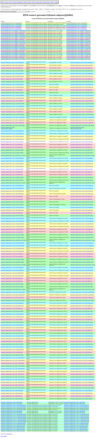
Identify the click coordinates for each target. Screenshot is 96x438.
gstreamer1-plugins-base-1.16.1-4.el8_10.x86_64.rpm (82, 387)
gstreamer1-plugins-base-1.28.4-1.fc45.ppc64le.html (12, 65)
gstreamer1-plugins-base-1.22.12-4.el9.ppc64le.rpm (81, 338)
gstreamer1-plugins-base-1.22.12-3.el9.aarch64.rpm (81, 346)
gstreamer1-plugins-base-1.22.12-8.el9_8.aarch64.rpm (82, 292)
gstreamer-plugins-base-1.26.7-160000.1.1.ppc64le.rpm (78, 38)
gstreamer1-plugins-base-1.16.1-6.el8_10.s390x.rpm (81, 363)
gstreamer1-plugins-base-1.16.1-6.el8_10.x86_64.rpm (82, 365)
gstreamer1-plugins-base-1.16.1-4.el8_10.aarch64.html (13, 379)
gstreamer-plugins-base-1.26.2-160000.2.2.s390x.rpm (78, 45)
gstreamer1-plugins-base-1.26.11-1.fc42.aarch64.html (12, 106)
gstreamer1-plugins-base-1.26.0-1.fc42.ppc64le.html (12, 210)
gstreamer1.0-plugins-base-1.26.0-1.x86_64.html (11, 412)
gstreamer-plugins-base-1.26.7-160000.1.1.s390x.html (12, 39)
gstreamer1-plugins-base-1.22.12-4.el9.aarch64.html (12, 335)
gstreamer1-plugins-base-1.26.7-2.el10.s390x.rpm (81, 144)
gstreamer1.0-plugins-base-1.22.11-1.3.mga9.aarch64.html (13, 414)
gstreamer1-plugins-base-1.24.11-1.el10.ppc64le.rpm (81, 223)
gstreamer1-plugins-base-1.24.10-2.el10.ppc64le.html (12, 248)
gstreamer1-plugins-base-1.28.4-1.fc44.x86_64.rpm (81, 81)
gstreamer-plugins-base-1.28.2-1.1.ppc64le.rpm (76, 23)
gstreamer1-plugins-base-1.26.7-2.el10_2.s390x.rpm (81, 122)
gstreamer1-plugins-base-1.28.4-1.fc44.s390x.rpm (81, 78)
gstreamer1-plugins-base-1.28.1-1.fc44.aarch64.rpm (81, 84)
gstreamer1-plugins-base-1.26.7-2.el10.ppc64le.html (12, 136)
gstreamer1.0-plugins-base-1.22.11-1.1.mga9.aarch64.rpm (76, 420)
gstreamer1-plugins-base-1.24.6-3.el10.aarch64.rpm (81, 267)
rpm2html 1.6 (10, 434)
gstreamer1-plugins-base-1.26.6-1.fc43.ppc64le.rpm (81, 191)
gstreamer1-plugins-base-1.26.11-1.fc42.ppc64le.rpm (81, 109)
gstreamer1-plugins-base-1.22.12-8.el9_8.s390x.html (12, 297)
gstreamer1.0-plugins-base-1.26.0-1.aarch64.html (11, 411)
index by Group (8, 2)
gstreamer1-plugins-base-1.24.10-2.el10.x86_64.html (12, 259)
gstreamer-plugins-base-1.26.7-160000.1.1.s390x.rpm (78, 39)
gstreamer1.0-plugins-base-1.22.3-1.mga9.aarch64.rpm (76, 429)
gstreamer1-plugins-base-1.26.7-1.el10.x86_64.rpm (81, 177)
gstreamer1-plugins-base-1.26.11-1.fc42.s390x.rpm (81, 111)
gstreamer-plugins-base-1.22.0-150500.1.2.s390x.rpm (78, 57)
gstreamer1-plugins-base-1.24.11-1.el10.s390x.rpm (81, 229)
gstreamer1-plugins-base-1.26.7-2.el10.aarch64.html (12, 130)
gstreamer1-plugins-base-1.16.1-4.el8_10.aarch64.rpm (82, 379)
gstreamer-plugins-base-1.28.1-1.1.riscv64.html (11, 29)
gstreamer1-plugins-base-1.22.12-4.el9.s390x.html (12, 341)
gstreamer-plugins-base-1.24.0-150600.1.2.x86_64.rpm (78, 53)
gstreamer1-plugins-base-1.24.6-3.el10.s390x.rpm (81, 278)
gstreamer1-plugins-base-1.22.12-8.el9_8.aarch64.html (13, 292)
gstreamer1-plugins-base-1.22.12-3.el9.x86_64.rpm (81, 355)
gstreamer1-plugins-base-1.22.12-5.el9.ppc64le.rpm (81, 327)
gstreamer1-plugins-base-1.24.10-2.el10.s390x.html (12, 253)
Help (56, 2)
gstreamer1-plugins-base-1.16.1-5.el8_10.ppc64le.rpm (82, 371)
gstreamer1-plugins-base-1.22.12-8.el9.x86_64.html (12, 311)
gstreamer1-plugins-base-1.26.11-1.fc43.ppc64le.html (12, 98)
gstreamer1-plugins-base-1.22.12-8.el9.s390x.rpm (81, 308)
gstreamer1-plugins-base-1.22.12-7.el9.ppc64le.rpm (81, 316)
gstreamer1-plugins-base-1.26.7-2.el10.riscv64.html (12, 141)
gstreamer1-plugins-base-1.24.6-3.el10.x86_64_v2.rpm (82, 289)
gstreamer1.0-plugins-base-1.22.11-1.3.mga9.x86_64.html (13, 415)
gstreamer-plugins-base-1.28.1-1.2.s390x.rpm (76, 27)
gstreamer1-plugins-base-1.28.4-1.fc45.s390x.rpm (81, 68)
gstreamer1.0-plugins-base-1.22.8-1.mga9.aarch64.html (13, 426)
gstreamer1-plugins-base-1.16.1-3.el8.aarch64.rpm (81, 390)
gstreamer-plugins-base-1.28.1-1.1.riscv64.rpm (76, 29)
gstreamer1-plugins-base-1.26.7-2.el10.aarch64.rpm (81, 130)
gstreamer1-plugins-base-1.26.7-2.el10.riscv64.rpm (81, 141)
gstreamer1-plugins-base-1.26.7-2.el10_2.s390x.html (12, 122)
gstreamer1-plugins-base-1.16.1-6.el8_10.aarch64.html (13, 357)
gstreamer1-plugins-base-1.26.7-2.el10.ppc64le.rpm (81, 136)
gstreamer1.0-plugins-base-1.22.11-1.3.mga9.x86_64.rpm (76, 415)
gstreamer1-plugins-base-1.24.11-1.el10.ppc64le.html (12, 223)
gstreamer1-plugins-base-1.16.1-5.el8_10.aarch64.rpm (82, 368)
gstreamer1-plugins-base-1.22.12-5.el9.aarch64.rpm (81, 324)
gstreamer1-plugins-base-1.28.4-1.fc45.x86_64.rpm (81, 70)
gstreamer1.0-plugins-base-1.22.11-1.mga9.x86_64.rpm (76, 424)
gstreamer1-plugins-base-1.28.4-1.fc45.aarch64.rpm (81, 62)
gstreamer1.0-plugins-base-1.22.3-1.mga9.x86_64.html (13, 430)
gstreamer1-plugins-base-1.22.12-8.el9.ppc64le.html (12, 305)
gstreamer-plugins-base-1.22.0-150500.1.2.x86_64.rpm (78, 59)
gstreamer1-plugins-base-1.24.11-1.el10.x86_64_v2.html (13, 240)
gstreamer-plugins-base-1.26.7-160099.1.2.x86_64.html (13, 35)
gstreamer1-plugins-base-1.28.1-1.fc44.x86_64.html (12, 92)
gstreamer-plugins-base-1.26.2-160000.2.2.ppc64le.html (13, 44)
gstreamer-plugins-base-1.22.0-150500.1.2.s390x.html (12, 57)
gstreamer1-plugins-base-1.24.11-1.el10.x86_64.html (12, 234)
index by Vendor (27, 2)
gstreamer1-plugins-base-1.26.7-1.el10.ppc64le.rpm (81, 163)
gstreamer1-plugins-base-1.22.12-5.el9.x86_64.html (12, 333)
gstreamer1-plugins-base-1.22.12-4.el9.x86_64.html (12, 344)
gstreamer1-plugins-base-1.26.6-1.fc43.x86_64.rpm (81, 201)
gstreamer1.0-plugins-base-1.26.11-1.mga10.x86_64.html (13, 408)
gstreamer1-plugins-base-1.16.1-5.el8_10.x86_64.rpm (82, 376)
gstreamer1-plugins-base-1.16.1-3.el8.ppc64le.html (12, 393)
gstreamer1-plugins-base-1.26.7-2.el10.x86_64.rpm (81, 150)
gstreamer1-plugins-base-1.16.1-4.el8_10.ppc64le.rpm (82, 382)
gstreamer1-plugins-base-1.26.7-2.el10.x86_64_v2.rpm (82, 155)
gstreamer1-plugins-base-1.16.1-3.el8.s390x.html (11, 396)
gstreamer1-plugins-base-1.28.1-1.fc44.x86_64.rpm (81, 92)
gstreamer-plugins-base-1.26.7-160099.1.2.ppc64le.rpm (78, 32)
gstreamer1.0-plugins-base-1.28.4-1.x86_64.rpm (74, 403)
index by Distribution (18, 2)
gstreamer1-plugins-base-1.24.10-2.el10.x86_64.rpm (81, 259)
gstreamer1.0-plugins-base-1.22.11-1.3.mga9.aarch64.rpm (76, 414)
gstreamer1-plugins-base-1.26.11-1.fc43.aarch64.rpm (81, 95)
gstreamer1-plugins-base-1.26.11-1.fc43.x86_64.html (12, 103)
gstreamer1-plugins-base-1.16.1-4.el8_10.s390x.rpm (81, 385)
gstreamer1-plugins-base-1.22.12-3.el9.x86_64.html (12, 355)
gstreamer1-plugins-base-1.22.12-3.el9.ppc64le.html (12, 349)
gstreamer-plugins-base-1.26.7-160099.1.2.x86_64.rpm (78, 35)
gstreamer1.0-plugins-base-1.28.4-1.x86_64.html (11, 403)
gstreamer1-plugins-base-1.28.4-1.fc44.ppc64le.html (12, 76)
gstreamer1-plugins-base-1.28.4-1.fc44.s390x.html (12, 78)
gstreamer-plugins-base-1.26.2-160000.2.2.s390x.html (12, 45)
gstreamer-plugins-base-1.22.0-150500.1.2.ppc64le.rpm (78, 56)
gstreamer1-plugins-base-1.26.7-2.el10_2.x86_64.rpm (82, 125)
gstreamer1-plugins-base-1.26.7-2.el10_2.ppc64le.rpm (82, 119)
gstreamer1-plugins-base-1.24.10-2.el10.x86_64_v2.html (13, 264)
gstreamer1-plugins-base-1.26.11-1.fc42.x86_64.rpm (81, 114)
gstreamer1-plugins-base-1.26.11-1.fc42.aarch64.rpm (81, 106)
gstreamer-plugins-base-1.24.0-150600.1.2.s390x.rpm (78, 51)
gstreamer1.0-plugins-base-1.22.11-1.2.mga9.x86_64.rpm (76, 418)
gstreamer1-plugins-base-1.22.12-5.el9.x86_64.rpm (81, 333)
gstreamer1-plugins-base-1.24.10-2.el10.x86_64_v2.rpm (82, 264)
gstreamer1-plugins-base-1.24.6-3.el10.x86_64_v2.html (13, 289)
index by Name (46, 2)
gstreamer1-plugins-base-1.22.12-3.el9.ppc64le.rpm (81, 349)
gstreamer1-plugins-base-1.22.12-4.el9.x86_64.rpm (81, 344)
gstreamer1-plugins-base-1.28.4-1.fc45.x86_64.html (12, 70)
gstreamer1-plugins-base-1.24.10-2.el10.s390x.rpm (81, 253)
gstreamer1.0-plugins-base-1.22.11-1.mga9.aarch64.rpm (76, 423)
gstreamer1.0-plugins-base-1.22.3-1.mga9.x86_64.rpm (76, 430)
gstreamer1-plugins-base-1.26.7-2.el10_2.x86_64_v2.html (8, 128)
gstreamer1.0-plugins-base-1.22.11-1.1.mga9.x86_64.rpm (76, 421)
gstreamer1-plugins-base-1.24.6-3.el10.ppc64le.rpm (81, 273)
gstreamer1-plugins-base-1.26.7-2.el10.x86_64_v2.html (13, 155)
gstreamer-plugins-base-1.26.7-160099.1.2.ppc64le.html (13, 32)
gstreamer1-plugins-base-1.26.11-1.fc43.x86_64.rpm (81, 103)
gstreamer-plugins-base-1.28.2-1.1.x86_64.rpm (76, 24)
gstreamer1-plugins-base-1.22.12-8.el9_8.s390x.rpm (81, 297)
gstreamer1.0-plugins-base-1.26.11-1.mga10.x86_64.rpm (76, 408)
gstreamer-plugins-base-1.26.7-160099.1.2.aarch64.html (13, 30)
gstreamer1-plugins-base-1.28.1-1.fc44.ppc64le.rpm (81, 87)
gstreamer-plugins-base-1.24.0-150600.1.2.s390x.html (12, 51)
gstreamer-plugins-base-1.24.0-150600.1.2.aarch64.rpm (78, 48)
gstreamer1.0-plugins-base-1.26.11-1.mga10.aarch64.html (13, 405)
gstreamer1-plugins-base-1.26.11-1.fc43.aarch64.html (12, 95)
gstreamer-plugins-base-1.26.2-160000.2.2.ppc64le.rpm (78, 44)
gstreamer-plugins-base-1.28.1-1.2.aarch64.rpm (76, 26)
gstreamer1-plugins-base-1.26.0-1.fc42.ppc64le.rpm (81, 210)
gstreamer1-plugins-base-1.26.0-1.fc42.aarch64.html (12, 207)
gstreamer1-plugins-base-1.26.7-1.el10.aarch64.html (12, 158)
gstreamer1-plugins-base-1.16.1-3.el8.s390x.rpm (81, 396)
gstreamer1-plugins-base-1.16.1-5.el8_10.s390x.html (12, 374)
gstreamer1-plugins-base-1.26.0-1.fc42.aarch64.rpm (81, 207)
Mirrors (52, 2)
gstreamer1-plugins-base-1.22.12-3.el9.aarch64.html (12, 346)
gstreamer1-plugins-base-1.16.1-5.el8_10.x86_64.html (13, 376)
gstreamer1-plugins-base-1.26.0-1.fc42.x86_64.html (12, 215)
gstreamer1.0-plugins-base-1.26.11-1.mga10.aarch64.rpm (76, 405)
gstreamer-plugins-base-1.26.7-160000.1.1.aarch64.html (13, 36)
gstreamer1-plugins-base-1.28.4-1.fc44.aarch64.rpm (81, 73)
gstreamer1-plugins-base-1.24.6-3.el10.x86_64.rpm (81, 283)
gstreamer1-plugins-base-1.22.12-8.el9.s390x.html (12, 308)
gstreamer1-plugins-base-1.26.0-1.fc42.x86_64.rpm (81, 215)
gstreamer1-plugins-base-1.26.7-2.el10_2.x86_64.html (13, 125)
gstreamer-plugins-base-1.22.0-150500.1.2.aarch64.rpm (78, 54)
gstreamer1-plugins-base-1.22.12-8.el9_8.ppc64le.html (13, 294)
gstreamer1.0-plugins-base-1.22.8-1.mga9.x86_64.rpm (76, 427)
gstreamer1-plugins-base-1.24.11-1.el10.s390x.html (12, 229)
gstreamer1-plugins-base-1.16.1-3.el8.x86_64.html (12, 398)
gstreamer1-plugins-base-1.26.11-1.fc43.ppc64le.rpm (81, 98)
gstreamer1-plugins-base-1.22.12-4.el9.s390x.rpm (81, 341)
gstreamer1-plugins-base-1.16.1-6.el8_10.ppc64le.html (13, 360)
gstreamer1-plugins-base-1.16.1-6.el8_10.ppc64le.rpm (82, 360)
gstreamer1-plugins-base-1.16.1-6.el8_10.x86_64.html (13, 365)
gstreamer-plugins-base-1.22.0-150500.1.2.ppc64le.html (13, 56)
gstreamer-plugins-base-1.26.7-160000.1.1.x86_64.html (13, 41)
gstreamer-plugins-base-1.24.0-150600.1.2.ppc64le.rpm (78, 50)
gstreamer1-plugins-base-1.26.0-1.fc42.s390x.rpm (81, 212)
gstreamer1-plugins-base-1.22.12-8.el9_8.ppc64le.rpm (82, 294)
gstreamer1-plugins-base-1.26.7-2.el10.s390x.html (12, 144)
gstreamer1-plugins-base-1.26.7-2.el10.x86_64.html (12, 150)
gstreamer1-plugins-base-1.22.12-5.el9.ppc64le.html (12, 327)
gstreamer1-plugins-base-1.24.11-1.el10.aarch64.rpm (81, 218)
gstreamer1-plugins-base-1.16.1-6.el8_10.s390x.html (12, 363)
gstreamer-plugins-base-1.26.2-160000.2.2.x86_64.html (13, 47)
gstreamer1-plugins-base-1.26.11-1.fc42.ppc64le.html (12, 109)
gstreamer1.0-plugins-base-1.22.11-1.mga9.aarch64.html (13, 423)
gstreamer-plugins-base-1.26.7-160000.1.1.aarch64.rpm (78, 36)
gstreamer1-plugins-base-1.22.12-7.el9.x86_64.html (12, 322)
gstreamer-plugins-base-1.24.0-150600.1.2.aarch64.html (13, 48)
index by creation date (37, 2)
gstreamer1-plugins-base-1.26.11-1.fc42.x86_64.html (12, 114)
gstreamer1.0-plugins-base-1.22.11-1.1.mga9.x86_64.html (13, 421)
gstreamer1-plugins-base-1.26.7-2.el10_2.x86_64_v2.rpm (77, 128)
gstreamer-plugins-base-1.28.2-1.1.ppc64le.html (11, 23)
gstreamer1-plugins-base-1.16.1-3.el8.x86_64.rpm (81, 398)
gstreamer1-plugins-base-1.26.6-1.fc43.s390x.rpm (81, 196)
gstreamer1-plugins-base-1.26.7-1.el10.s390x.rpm (81, 171)
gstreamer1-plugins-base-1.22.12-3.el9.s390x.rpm (81, 352)
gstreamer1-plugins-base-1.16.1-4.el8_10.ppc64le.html (13, 382)
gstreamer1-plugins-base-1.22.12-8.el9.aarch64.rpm (81, 303)
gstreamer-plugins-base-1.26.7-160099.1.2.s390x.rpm (78, 33)
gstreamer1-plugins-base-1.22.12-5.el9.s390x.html (12, 330)
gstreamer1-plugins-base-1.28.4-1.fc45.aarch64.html (12, 62)
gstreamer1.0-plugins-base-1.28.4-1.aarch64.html (11, 402)
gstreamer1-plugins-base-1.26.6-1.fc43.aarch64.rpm (81, 185)
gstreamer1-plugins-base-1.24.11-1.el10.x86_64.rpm (81, 234)
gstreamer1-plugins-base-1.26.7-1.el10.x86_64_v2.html (13, 182)
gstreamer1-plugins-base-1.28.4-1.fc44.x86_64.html (12, 81)
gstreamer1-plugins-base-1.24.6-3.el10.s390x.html (12, 278)
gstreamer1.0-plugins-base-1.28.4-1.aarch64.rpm (74, 402)
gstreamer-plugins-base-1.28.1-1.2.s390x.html (11, 27)
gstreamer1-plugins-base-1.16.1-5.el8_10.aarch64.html (13, 368)
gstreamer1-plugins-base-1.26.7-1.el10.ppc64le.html (12, 163)
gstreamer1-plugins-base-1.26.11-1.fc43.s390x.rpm (81, 100)
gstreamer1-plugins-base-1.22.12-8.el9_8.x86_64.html (13, 300)
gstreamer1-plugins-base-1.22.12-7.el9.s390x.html (12, 319)
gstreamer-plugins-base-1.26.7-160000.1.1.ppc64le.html (13, 38)
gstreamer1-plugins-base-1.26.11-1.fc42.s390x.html (12, 111)
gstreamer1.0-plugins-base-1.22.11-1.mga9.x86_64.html (13, 424)
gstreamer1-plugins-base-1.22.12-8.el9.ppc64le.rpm (81, 305)
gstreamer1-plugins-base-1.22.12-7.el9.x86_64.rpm (81, 322)
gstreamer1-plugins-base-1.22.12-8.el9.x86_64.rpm (81, 311)
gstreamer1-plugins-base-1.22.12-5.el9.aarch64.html (12, 324)
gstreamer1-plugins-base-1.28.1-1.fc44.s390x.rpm (81, 89)
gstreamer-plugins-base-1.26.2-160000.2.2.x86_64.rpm (78, 47)
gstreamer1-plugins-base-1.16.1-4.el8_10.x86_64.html (13, 387)
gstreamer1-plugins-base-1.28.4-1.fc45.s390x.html (12, 68)
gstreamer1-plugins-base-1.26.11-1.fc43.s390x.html (12, 100)
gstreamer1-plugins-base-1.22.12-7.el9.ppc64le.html (12, 316)
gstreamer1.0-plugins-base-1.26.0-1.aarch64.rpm (74, 411)
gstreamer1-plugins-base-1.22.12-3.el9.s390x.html (12, 352)
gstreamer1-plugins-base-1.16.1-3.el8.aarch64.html (12, 390)
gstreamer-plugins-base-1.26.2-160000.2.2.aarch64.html (13, 42)
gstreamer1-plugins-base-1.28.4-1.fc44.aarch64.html (12, 73)
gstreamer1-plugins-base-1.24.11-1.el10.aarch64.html (12, 218)
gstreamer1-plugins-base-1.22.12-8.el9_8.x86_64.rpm (82, 300)
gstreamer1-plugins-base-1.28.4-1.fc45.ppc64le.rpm (81, 65)
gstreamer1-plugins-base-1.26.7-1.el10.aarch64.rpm (81, 158)
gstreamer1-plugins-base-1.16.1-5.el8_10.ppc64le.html (13, 371)
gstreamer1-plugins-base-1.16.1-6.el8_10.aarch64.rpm (82, 357)
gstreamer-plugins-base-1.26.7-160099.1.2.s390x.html (12, 33)
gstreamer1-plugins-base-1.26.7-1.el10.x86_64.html (12, 177)
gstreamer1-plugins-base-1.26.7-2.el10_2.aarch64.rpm (82, 117)
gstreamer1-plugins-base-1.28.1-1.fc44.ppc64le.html (12, 87)
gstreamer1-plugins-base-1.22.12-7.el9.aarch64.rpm (81, 314)
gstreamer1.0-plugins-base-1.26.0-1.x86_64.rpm (74, 412)
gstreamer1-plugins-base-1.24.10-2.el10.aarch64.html (12, 242)
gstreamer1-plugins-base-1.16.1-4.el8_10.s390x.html (12, 385)
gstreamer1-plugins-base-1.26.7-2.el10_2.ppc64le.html (13, 119)
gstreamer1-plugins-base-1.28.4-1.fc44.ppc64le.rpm (81, 76)
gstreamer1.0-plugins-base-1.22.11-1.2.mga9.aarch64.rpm (76, 417)
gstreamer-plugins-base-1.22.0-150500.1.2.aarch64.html (13, 54)
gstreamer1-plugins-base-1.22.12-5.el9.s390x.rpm (81, 330)
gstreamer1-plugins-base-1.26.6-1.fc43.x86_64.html (12, 201)
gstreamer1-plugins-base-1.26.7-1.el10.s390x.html (12, 171)
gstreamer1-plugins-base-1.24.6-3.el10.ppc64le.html (12, 273)
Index (3, 2)
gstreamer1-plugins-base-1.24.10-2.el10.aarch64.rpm (81, 242)
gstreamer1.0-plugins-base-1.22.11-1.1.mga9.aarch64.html (13, 420)
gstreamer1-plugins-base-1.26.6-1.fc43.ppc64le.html (12, 191)
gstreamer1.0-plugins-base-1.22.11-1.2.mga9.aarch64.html (13, 417)
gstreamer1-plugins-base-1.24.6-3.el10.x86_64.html (12, 283)
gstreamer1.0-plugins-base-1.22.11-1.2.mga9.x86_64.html (13, 418)
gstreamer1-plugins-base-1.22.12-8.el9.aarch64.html (12, 303)
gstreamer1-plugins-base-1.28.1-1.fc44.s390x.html (12, 89)
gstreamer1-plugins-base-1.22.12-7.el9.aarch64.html (12, 314)
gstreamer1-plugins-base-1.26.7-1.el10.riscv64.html (12, 169)
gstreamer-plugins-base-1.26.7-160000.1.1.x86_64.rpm (78, 41)
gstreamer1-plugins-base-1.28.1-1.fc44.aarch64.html (12, 84)
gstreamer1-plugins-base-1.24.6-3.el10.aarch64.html (12, 267)
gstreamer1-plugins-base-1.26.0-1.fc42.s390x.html (12, 212)
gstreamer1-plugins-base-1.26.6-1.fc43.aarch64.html (12, 185)
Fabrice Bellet (4, 436)
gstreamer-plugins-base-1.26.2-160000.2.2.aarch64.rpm (78, 42)
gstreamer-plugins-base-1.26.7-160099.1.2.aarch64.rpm (78, 30)
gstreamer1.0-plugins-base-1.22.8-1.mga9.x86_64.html (13, 427)
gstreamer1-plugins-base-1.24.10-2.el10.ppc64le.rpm (81, 248)
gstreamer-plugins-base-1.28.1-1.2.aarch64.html (11, 26)
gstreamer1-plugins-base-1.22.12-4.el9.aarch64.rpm (81, 335)
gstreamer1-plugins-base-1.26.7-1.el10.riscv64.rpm (81, 169)
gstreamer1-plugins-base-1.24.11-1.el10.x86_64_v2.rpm (82, 240)
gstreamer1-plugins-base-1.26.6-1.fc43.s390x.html (12, 196)
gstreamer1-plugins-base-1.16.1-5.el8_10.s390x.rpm (81, 374)
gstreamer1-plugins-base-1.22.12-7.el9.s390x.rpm (81, 319)
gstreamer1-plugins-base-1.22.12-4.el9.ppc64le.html (12, 338)
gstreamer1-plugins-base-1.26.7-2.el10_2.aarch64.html (13, 117)
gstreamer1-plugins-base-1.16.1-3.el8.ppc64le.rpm (81, 393)
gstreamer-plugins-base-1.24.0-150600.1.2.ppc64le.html (13, 50)
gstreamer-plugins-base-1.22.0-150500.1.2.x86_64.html (13, 59)
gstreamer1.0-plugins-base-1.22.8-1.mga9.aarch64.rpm (76, 426)
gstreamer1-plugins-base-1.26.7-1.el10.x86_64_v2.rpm (82, 182)
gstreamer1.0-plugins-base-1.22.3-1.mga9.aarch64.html (13, 429)
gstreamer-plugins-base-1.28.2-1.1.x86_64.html (11, 24)
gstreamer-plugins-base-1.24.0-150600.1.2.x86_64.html (13, 53)
